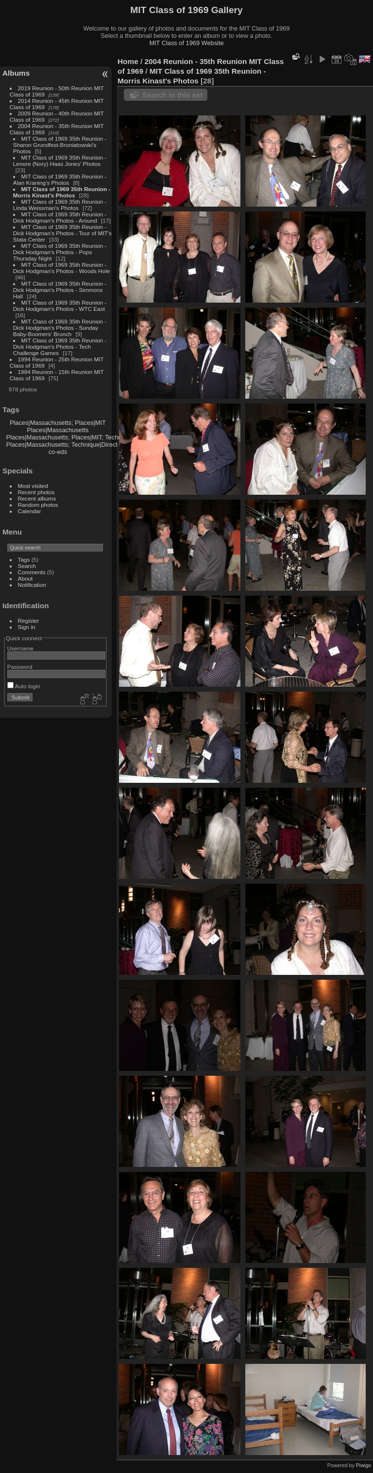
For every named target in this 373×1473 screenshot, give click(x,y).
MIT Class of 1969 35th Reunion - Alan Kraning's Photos (59, 179)
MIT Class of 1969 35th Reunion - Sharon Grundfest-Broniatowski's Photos (59, 144)
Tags (24, 559)
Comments (32, 572)
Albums (16, 73)
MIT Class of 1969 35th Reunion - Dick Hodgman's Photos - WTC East (59, 305)
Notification (32, 585)
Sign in (26, 627)
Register (28, 620)
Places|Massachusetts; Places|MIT (58, 422)
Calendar (29, 511)
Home (128, 61)
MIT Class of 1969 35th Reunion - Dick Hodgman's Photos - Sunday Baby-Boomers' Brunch (59, 327)
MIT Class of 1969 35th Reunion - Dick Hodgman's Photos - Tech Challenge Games (59, 346)
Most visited (33, 486)
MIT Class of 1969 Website (186, 43)
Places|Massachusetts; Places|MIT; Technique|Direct (79, 437)
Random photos (38, 505)
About (25, 578)
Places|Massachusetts (57, 430)
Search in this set (172, 95)
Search (27, 566)
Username (20, 648)
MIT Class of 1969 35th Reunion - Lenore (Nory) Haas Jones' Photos (59, 160)
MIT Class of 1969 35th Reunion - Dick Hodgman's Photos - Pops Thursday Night (59, 252)
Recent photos (36, 492)
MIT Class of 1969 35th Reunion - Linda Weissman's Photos (59, 204)
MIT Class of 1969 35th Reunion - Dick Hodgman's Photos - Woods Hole (61, 267)
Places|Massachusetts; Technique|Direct (62, 444)
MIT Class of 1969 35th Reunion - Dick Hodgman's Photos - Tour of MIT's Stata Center (62, 233)
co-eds (58, 451)
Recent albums (37, 498)
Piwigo (363, 1465)
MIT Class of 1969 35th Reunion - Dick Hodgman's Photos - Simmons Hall (59, 289)
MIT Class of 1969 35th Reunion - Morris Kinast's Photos (61, 192)
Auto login (23, 686)
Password (20, 667)
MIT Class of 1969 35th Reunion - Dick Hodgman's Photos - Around (59, 217)
